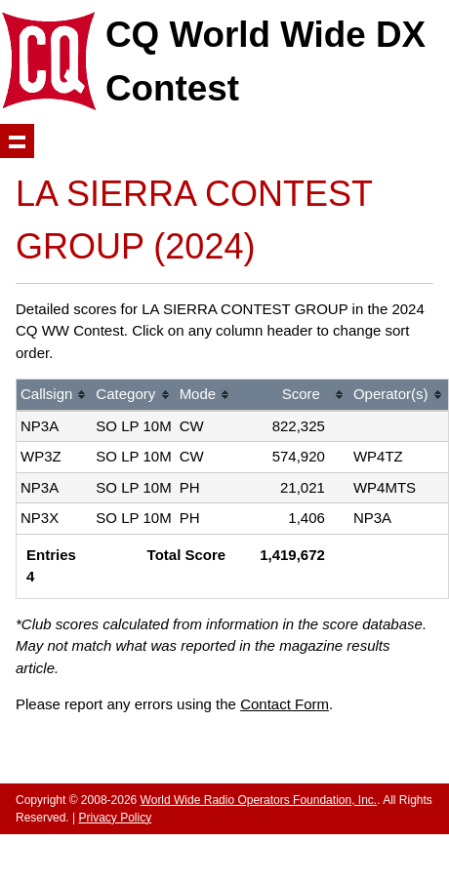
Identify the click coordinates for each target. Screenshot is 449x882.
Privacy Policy (114, 817)
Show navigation (17, 141)
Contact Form (284, 704)
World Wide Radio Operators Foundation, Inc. (259, 800)
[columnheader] (54, 396)
